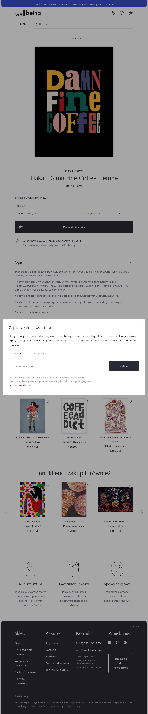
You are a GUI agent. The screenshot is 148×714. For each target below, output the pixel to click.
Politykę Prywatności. (20, 385)
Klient (18, 353)
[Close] (141, 324)
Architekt (40, 353)
